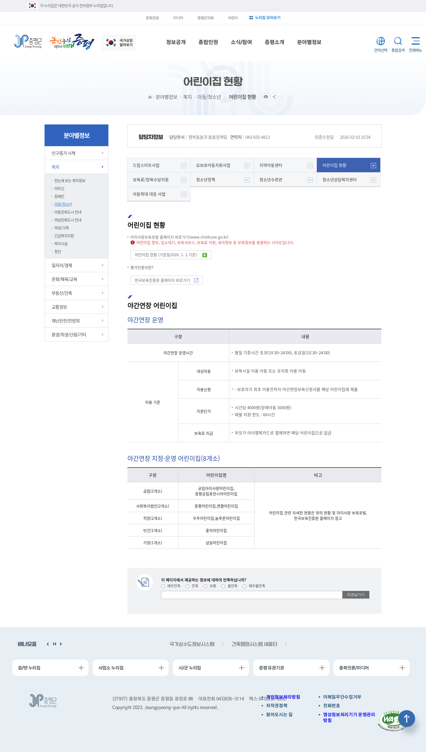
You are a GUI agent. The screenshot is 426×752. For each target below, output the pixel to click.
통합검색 (398, 41)
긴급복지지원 (64, 235)
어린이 (233, 17)
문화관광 (152, 17)
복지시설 (60, 243)
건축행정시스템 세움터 (254, 644)
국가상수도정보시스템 (192, 644)
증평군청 (28, 41)
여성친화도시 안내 (67, 220)
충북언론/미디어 (354, 668)
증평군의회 (205, 17)
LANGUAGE (380, 41)
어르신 (59, 188)
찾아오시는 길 (279, 714)
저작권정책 (276, 706)
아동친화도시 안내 (67, 212)
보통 (209, 585)
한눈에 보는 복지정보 (69, 180)
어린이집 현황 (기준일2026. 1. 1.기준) (171, 254)
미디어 (178, 17)
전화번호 (331, 706)
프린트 (266, 97)
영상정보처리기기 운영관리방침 (349, 717)
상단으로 (406, 718)
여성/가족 (61, 227)
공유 (274, 97)
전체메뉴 (414, 40)
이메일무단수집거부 (342, 697)
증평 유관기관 (271, 668)
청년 (57, 251)
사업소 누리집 (110, 668)
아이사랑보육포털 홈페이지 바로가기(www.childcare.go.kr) (179, 237)
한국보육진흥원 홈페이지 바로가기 (166, 280)
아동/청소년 (63, 204)
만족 (192, 585)
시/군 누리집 (189, 668)
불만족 (229, 585)
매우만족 (170, 585)
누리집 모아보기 (267, 17)
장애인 (59, 196)
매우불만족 (254, 585)
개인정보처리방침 (283, 697)
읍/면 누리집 (29, 668)
